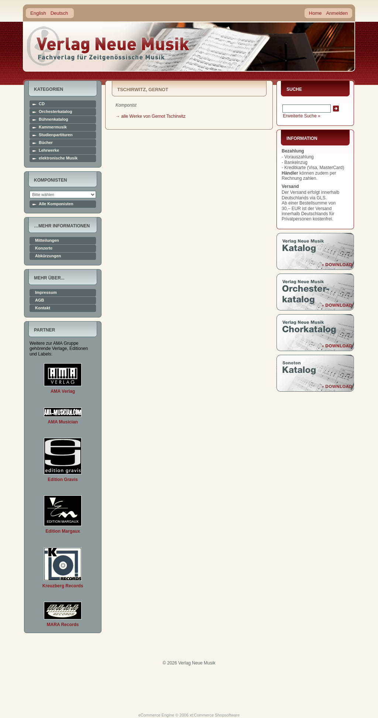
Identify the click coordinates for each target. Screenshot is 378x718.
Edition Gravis (63, 479)
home (108, 46)
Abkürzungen (48, 256)
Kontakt (42, 308)
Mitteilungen (47, 240)
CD (42, 104)
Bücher (46, 143)
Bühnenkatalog (53, 119)
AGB (39, 300)
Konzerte (43, 248)
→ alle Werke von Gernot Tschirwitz (151, 116)
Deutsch (59, 13)
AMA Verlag (63, 391)
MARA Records (63, 624)
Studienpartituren (56, 135)
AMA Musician (63, 422)
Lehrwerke (49, 150)
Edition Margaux (62, 531)
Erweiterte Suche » (301, 115)
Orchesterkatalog (55, 112)
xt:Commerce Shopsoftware (215, 715)
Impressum (46, 293)
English (38, 13)
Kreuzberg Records (62, 585)
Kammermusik (53, 127)
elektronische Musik (58, 158)
